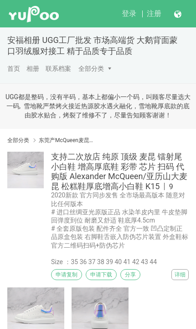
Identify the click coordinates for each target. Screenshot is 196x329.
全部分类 (91, 68)
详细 (180, 274)
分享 (130, 274)
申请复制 (66, 274)
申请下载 (101, 274)
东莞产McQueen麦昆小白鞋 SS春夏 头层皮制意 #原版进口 (67, 140)
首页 (13, 68)
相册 (32, 68)
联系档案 (58, 68)
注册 (154, 13)
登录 (129, 13)
